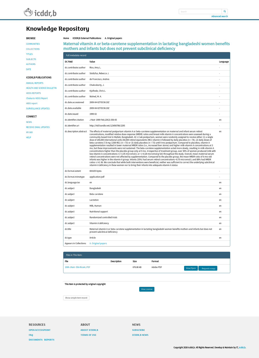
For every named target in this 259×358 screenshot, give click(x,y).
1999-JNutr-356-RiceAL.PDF (77, 267)
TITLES (29, 54)
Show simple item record (76, 297)
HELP (28, 137)
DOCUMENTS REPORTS (41, 339)
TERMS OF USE (88, 335)
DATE (28, 69)
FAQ (31, 335)
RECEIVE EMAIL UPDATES (38, 127)
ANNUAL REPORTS (34, 83)
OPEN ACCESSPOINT (40, 330)
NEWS (29, 122)
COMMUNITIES (33, 43)
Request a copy (207, 268)
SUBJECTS (31, 59)
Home (66, 38)
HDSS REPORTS (33, 93)
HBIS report (31, 103)
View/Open (191, 268)
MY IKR (29, 132)
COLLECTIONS (33, 48)
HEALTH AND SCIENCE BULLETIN (41, 88)
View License (146, 289)
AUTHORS (31, 64)
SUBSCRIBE (138, 330)
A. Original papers (113, 38)
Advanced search (219, 16)
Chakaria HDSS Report (37, 98)
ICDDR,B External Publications (87, 38)
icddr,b (242, 347)
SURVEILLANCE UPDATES (38, 108)
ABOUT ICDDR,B (89, 330)
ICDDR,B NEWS (140, 335)
